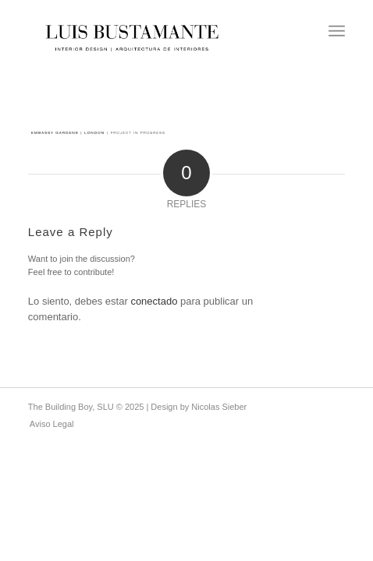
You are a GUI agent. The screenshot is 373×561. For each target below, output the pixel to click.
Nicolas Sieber (219, 406)
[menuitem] (337, 31)
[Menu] (337, 31)
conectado (153, 301)
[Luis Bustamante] (135, 31)
